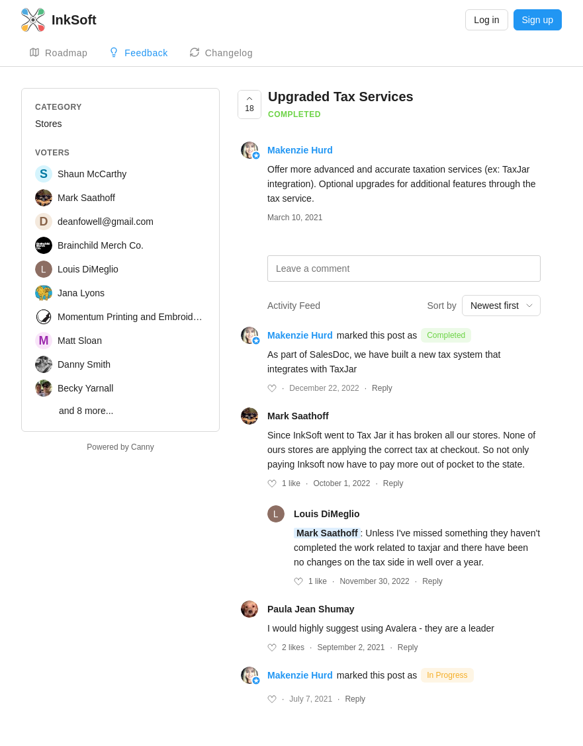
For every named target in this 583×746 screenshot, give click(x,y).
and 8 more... (86, 410)
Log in (486, 20)
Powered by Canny (120, 447)
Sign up (537, 20)
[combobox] (501, 305)
